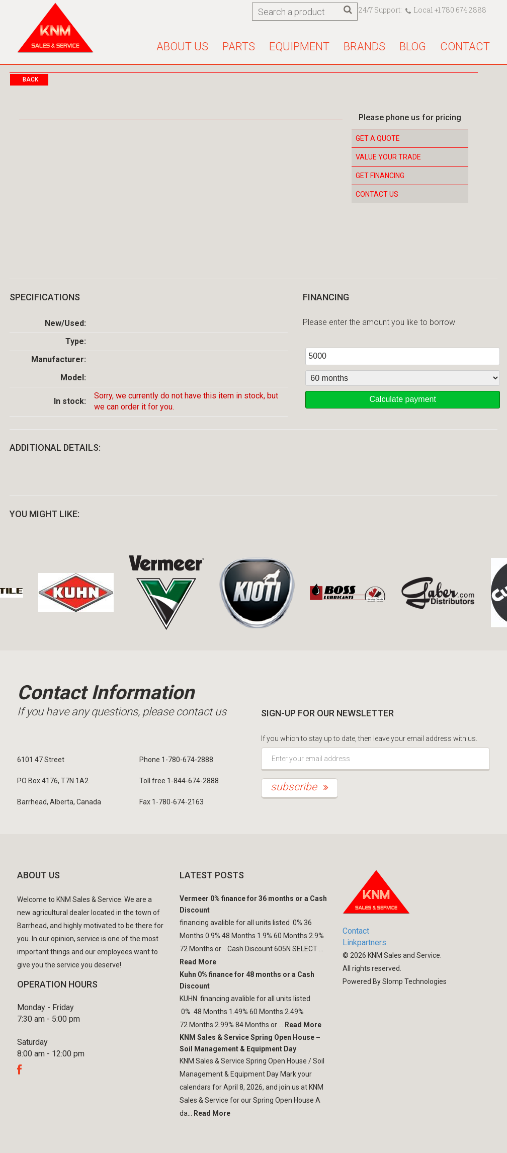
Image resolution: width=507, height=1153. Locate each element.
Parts (238, 46)
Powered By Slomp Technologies (395, 981)
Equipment (299, 46)
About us (182, 46)
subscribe (299, 787)
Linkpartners (364, 942)
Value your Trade (388, 157)
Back (30, 79)
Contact (465, 46)
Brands (364, 46)
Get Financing (380, 176)
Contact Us (377, 194)
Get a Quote (378, 138)
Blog (412, 46)
